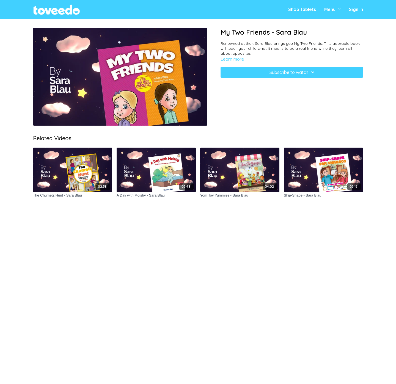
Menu (332, 9)
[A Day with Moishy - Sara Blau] (156, 195)
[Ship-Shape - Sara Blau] (323, 195)
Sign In (356, 9)
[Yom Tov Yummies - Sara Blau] (239, 195)
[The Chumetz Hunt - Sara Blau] (72, 195)
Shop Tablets (302, 9)
